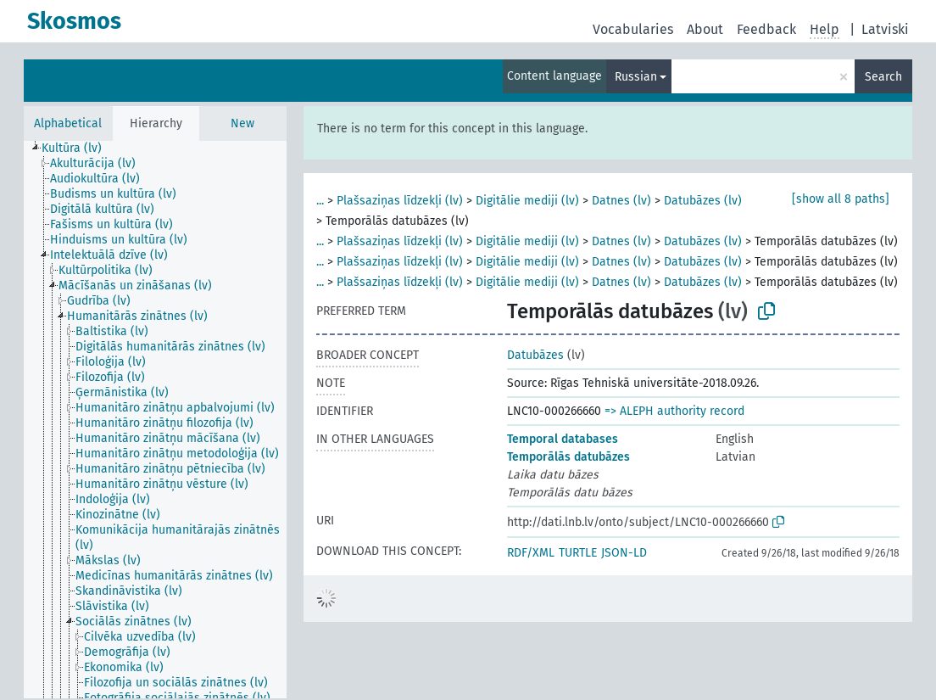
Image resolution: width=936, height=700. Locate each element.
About (705, 29)
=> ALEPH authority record (674, 411)
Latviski (885, 29)
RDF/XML (530, 553)
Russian (636, 77)
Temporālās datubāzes (568, 457)
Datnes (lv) (621, 200)
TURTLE (578, 553)
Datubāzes (535, 355)
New (242, 123)
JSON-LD (624, 553)
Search (883, 77)
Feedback (766, 29)
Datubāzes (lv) (703, 200)
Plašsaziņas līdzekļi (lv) (400, 200)
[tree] (155, 419)
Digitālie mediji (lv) (527, 200)
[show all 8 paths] (840, 199)
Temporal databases (562, 439)
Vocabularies (633, 29)
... (320, 200)
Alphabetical (68, 123)
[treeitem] (79, 148)
